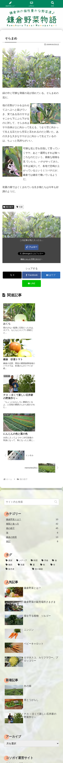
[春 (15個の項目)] (55, 486)
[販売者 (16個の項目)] (17, 495)
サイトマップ (46, 749)
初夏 (19, 207)
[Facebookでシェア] (31, 275)
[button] (56, 428)
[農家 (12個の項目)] (9, 486)
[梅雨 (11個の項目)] (10, 491)
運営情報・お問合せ (46, 753)
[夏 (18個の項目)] (33, 491)
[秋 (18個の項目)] (44, 491)
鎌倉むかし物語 (13, 716)
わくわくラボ (12, 711)
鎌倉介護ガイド (13, 707)
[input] (31, 428)
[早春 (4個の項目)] (45, 486)
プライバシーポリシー (16, 753)
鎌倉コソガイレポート (16, 694)
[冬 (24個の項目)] (54, 491)
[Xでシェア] (12, 275)
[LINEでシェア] (31, 283)
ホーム (17, 749)
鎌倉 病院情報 (13, 703)
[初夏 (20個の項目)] (22, 491)
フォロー (33, 247)
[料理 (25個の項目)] (34, 486)
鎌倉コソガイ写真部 (15, 720)
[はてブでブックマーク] (50, 275)
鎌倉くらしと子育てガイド (31, 259)
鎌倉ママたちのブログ (16, 698)
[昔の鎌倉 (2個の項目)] (45, 495)
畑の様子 (8, 207)
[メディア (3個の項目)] (22, 486)
